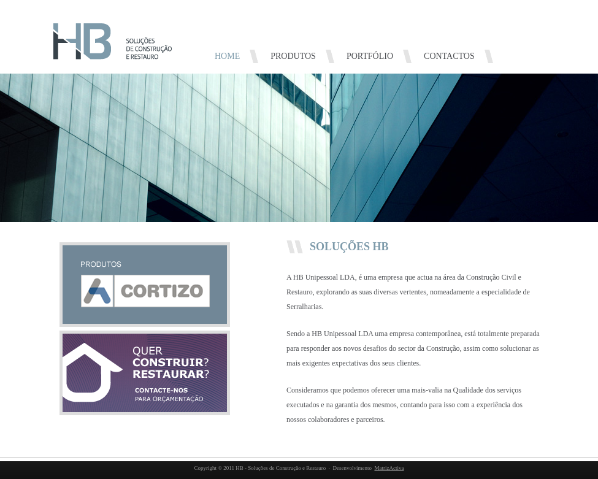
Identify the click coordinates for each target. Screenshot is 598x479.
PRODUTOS (293, 56)
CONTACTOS (449, 56)
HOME (227, 56)
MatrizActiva (389, 468)
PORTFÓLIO (370, 56)
